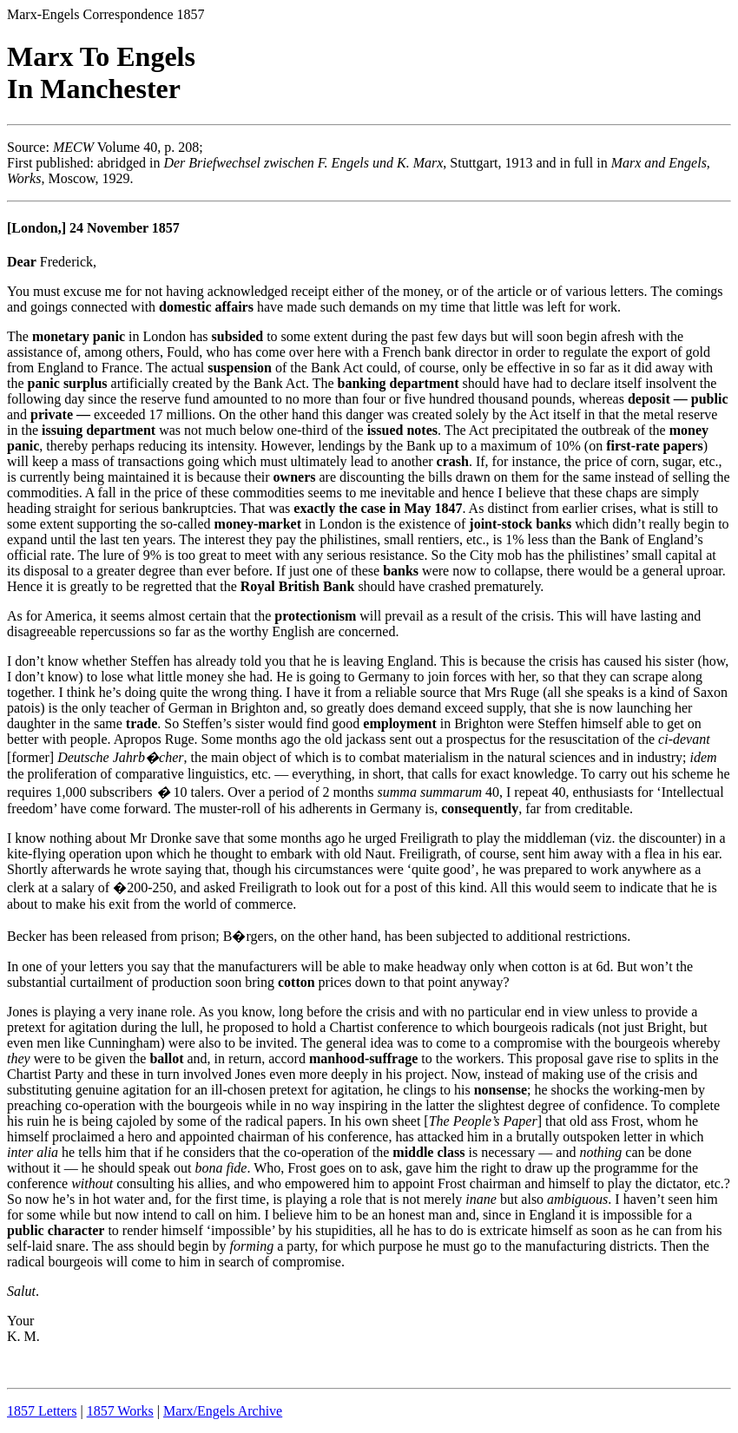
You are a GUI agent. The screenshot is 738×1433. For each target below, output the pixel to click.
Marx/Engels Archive (222, 1410)
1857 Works (120, 1410)
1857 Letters (41, 1410)
